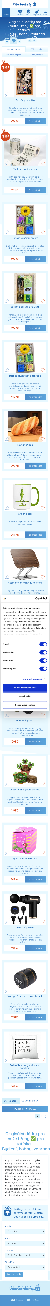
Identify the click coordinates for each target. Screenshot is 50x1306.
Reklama (36, 1300)
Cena (7, 1238)
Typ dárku (10, 1262)
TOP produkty (37, 49)
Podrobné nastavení (32, 679)
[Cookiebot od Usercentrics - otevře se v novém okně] (35, 599)
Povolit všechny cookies (25, 688)
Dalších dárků (25, 1109)
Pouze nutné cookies (25, 705)
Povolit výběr (25, 696)
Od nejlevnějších (13, 55)
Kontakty (19, 1300)
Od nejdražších (37, 55)
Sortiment (10, 1250)
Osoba (8, 1226)
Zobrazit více (35, 121)
